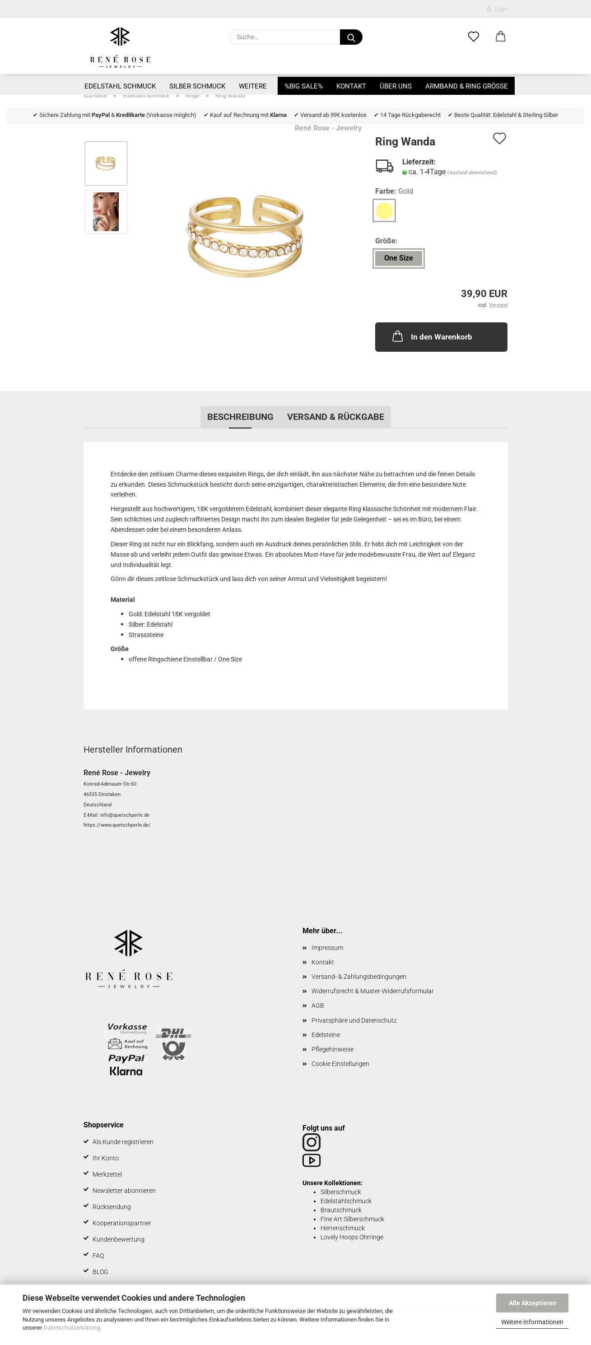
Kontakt (351, 86)
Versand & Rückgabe (335, 416)
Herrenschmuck (343, 1228)
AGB (318, 1005)
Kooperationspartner (122, 1223)
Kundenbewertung (118, 1239)
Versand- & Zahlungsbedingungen (359, 976)
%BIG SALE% (303, 86)
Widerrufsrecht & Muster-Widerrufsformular (373, 991)
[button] (500, 37)
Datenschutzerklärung (71, 1327)
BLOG (100, 1271)
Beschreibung (240, 416)
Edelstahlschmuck (346, 1201)
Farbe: (394, 191)
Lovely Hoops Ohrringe (352, 1237)
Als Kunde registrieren (123, 1141)
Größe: (386, 241)
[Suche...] (351, 37)
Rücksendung (112, 1206)
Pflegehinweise (333, 1049)
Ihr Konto (106, 1158)
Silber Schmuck (197, 86)
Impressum (327, 947)
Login (497, 9)
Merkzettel (107, 1174)
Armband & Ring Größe (466, 86)
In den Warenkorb (431, 336)
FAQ (98, 1255)
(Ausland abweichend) (472, 173)
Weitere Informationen (532, 1322)
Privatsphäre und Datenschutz (354, 1020)
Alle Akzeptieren (532, 1303)
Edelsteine (326, 1034)
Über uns (396, 86)
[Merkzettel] (473, 37)
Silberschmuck (341, 1192)
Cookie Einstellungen (340, 1063)
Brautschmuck (341, 1210)
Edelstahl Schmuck (120, 86)
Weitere (253, 86)
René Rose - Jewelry (328, 128)
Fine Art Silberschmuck (352, 1219)
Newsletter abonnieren (124, 1190)
